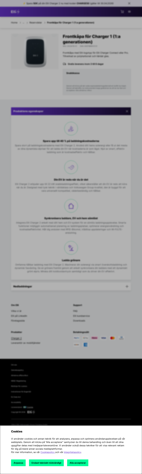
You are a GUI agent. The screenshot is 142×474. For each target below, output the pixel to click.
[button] (71, 111)
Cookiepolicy (48, 452)
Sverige (30, 407)
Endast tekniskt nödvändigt (46, 462)
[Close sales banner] (129, 3)
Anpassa (18, 462)
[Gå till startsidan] (16, 12)
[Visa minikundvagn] (122, 11)
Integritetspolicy (72, 452)
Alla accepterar (78, 462)
